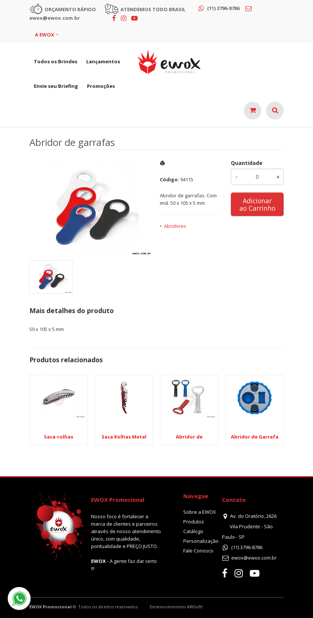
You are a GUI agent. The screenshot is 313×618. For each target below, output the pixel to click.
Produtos (193, 521)
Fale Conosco (198, 550)
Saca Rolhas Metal (123, 436)
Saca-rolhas (58, 436)
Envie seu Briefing (56, 86)
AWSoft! (195, 606)
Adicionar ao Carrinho (257, 204)
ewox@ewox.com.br (254, 557)
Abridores (175, 226)
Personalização (201, 541)
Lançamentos (103, 61)
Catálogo (193, 531)
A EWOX (44, 34)
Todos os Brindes (55, 61)
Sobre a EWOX (199, 512)
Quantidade (246, 162)
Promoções (101, 86)
